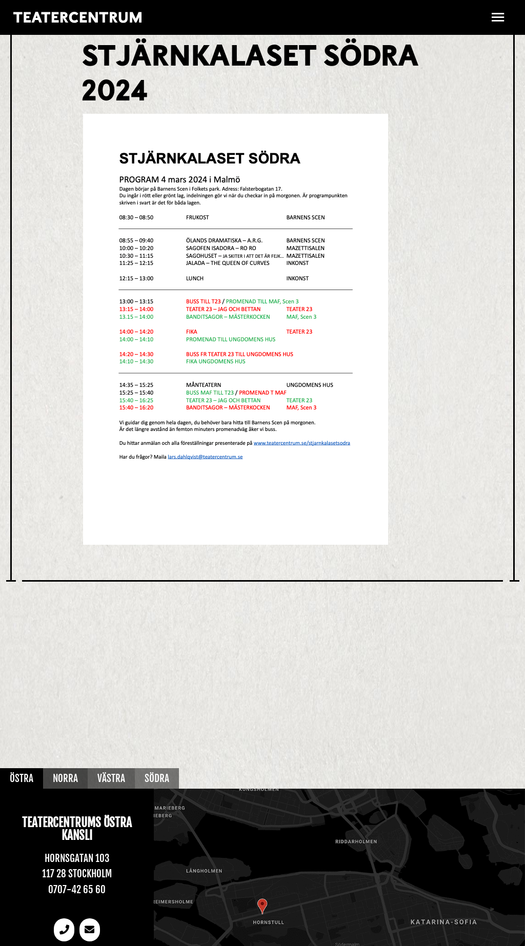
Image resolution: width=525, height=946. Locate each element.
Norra (65, 778)
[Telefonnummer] (64, 929)
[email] (89, 929)
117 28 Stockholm (77, 874)
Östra (21, 778)
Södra (157, 778)
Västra (111, 778)
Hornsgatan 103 (77, 858)
